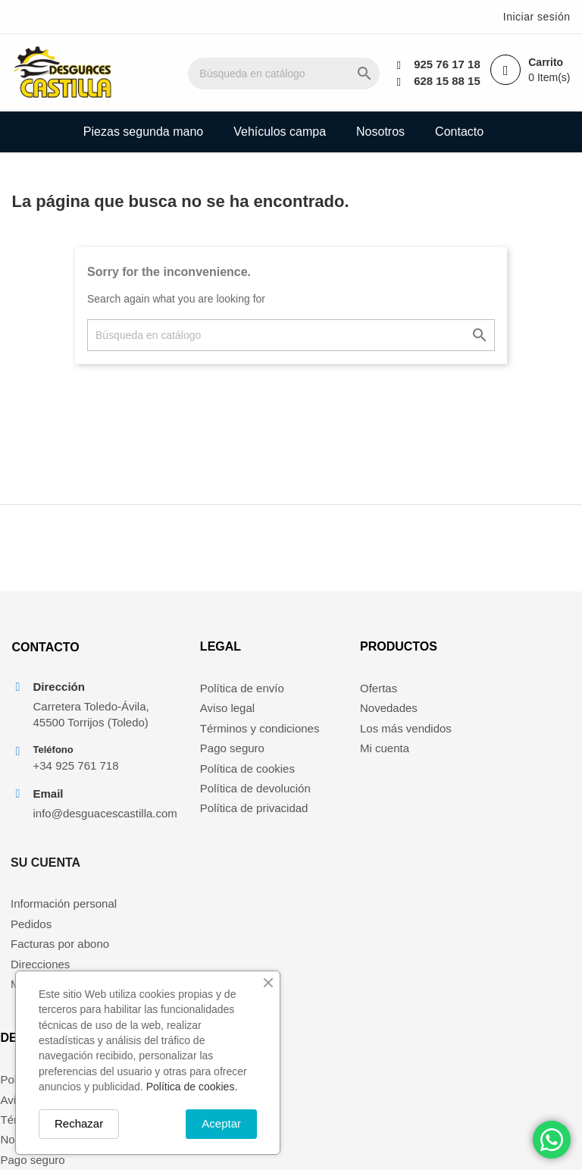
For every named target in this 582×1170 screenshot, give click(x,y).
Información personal (501, 695)
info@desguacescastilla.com (83, 838)
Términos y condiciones (217, 735)
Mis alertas (475, 776)
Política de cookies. (192, 1087)
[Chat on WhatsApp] (552, 1140)
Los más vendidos (348, 735)
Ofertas (321, 695)
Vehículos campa (279, 131)
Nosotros (380, 131)
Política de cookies (204, 776)
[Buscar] (295, 73)
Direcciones (477, 756)
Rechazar (79, 1123)
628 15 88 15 (446, 80)
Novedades (331, 716)
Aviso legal (184, 716)
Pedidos (468, 716)
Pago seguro (189, 756)
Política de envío (199, 695)
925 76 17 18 (446, 64)
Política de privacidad (211, 816)
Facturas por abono (497, 735)
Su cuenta (483, 654)
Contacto (459, 131)
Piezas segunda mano (143, 131)
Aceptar (221, 1123)
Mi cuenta (327, 756)
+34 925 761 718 (75, 791)
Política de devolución (212, 795)
